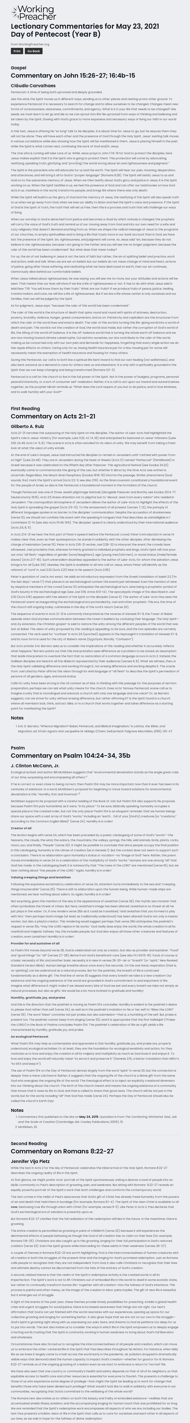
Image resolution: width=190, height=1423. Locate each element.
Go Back (34, 51)
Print (17, 51)
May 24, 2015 (88, 1117)
